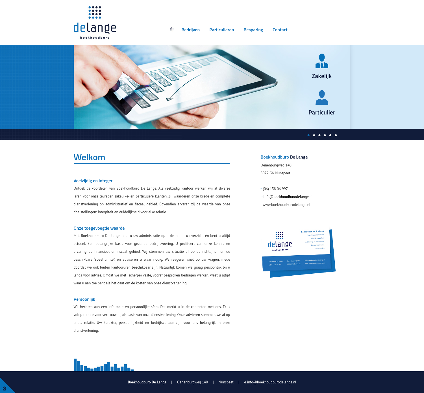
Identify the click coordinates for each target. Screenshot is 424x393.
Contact (280, 29)
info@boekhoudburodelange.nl (288, 196)
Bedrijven (191, 29)
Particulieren (221, 29)
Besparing (253, 29)
